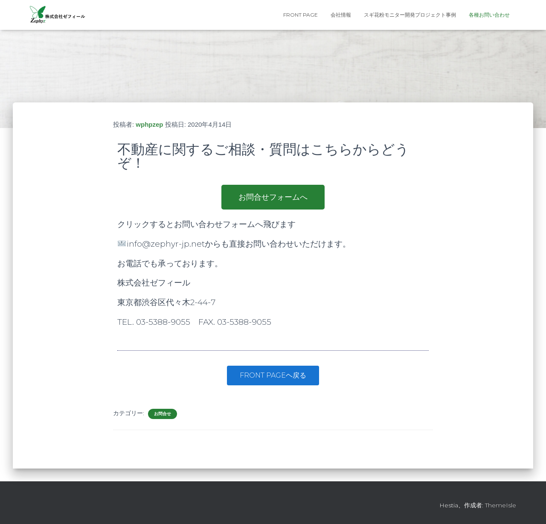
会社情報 (341, 15)
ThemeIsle (500, 505)
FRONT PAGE (300, 15)
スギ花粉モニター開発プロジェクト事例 (410, 15)
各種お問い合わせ (489, 15)
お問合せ (162, 413)
